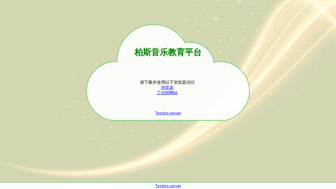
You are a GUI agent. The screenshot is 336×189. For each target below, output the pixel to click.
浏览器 (167, 88)
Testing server (168, 113)
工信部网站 (167, 93)
